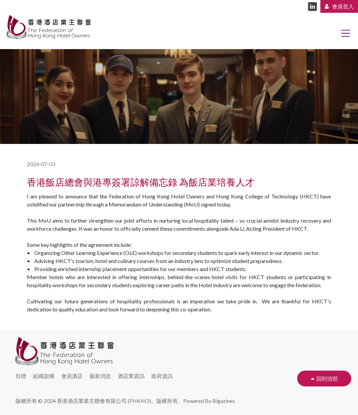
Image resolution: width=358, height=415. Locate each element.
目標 (20, 376)
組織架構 (43, 376)
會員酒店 (72, 376)
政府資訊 (162, 376)
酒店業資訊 (131, 376)
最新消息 (100, 376)
